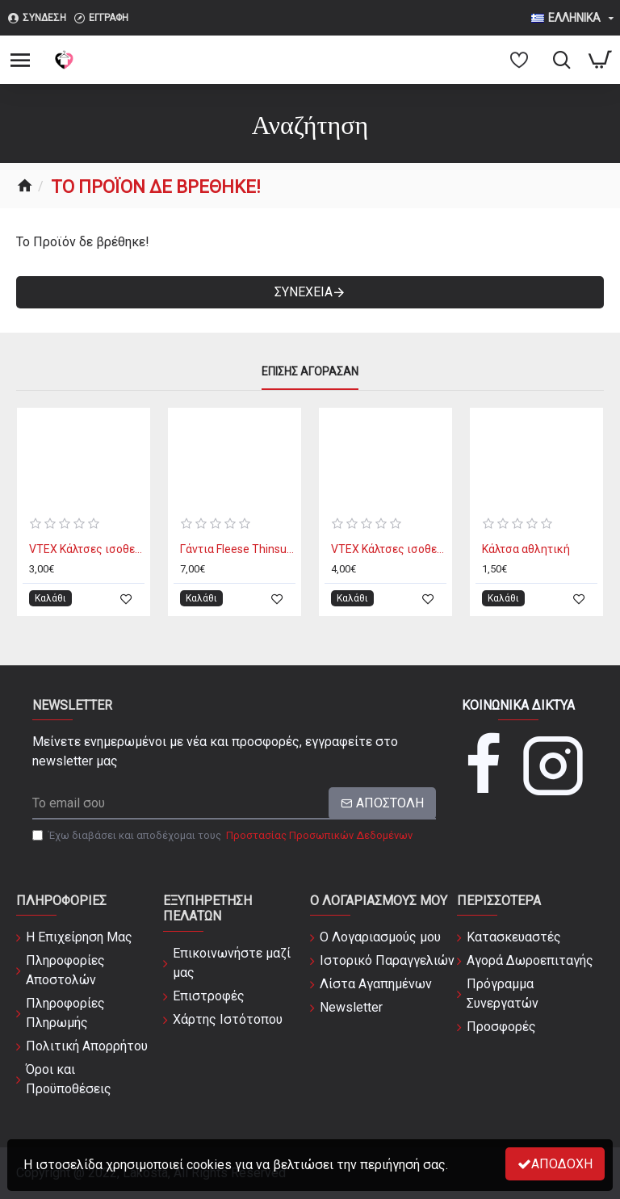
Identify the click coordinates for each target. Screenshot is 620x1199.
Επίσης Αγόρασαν (310, 371)
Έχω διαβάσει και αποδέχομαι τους (223, 836)
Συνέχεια (303, 292)
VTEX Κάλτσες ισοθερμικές (87, 549)
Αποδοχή (562, 1164)
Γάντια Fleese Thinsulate (237, 549)
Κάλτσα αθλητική (526, 549)
